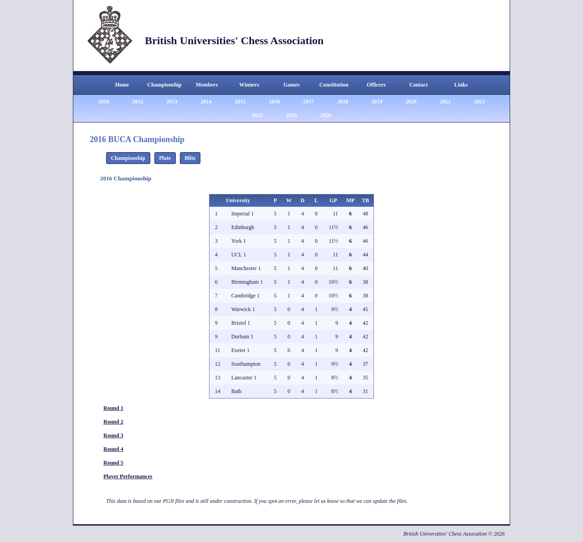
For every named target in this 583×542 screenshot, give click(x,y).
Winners (249, 85)
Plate (165, 158)
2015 (240, 101)
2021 (445, 101)
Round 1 (113, 408)
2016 (274, 101)
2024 (291, 115)
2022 (479, 101)
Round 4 (113, 449)
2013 (172, 101)
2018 (343, 101)
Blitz (189, 158)
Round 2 (113, 422)
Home (122, 85)
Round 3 (113, 435)
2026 (325, 115)
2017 (308, 101)
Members (207, 85)
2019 (377, 101)
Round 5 (113, 463)
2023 (257, 115)
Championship (164, 85)
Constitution (333, 85)
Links (460, 85)
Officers (376, 85)
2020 (411, 101)
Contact (418, 85)
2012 (138, 101)
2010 (103, 101)
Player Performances (127, 476)
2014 (206, 101)
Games (291, 85)
